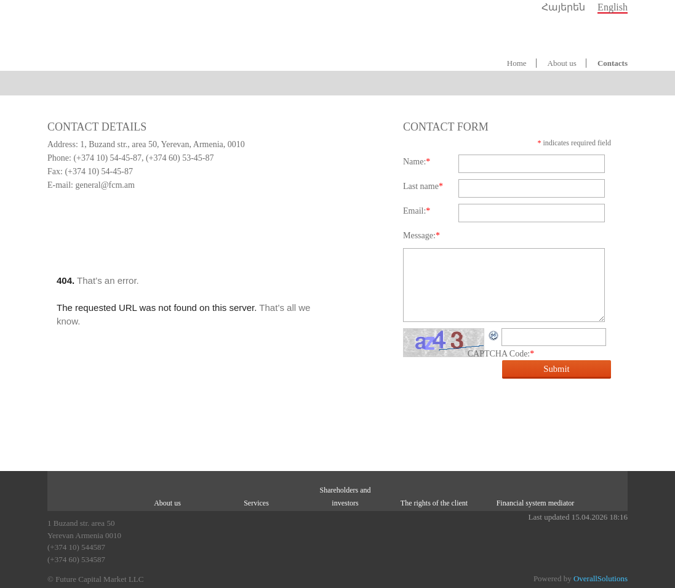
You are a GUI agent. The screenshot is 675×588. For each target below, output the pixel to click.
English (612, 7)
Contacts (612, 63)
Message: (421, 235)
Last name (423, 186)
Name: (416, 161)
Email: (416, 210)
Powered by (580, 578)
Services (256, 503)
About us (562, 63)
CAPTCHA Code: (501, 353)
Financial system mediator (536, 503)
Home (517, 63)
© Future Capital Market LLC (95, 579)
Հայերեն (563, 7)
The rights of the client (434, 503)
